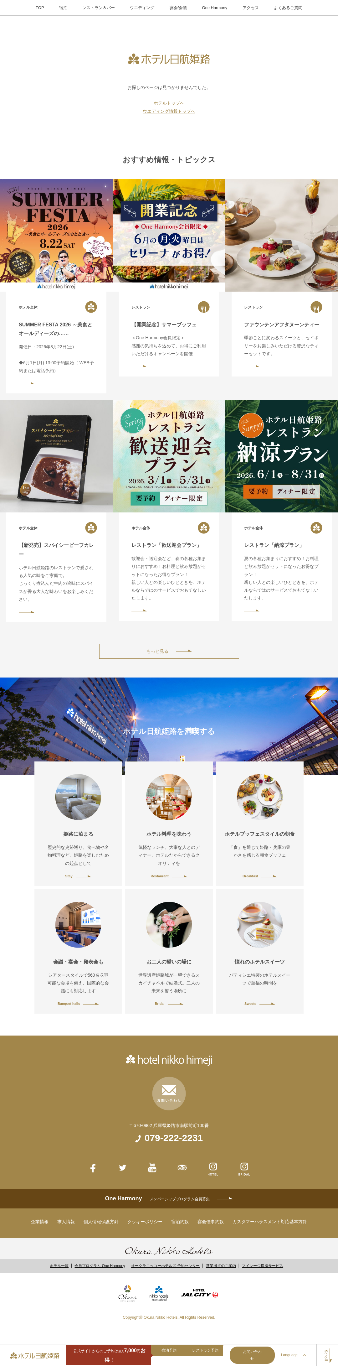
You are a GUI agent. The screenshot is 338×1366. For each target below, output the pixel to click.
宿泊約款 (180, 1221)
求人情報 (66, 1221)
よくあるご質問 (288, 7)
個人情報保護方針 (101, 1221)
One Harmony (214, 7)
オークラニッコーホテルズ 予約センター (165, 1266)
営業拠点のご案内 (221, 1266)
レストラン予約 (205, 1350)
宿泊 (63, 7)
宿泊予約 (169, 1350)
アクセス (251, 7)
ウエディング (142, 7)
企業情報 (40, 1221)
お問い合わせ (252, 1355)
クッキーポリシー (144, 1221)
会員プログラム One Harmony (99, 1266)
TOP (40, 7)
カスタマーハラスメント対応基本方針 (270, 1221)
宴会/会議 (178, 7)
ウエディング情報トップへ (169, 111)
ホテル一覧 (59, 1266)
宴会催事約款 (210, 1221)
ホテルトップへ (169, 103)
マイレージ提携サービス (262, 1266)
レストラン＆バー (98, 7)
